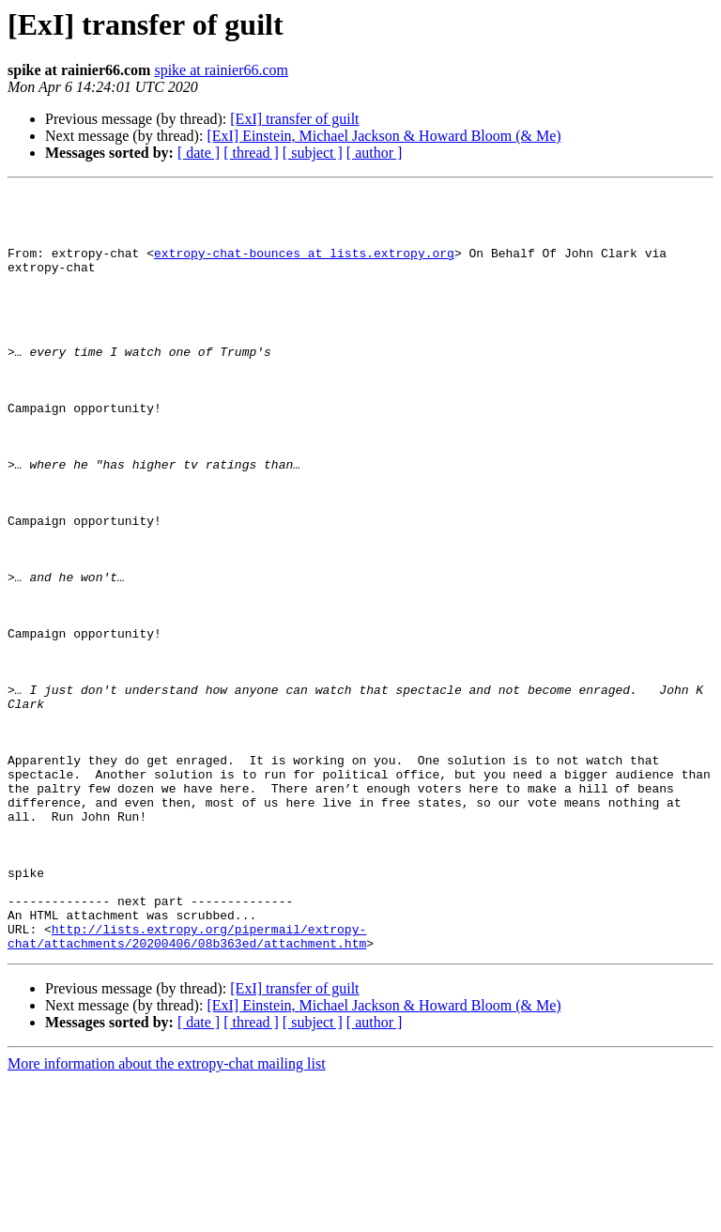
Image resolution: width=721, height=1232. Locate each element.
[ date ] (198, 153)
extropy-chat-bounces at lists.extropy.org (304, 266)
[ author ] (374, 153)
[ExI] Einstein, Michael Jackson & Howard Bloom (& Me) (383, 136)
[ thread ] (251, 153)
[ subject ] (313, 153)
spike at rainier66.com (221, 70)
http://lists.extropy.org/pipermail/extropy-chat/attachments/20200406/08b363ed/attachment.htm (187, 1086)
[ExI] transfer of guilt (294, 119)
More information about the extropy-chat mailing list (167, 1216)
